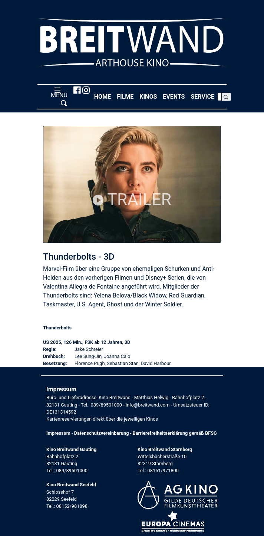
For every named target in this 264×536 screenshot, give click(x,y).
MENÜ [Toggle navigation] (57, 96)
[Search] (219, 97)
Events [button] (175, 96)
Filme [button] (126, 96)
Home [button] (104, 96)
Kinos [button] (149, 96)
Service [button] (204, 96)
